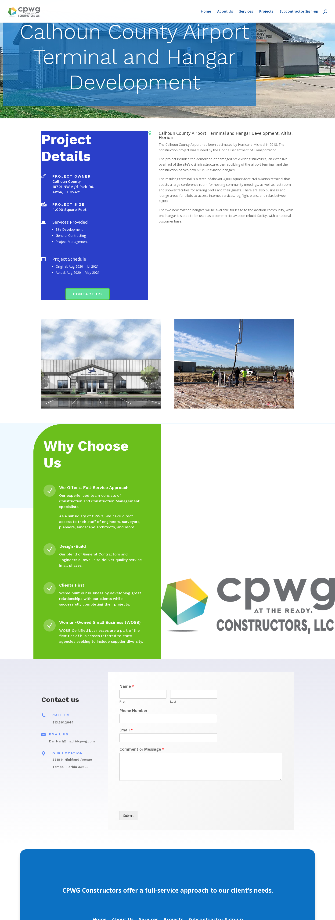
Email (126, 730)
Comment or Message (141, 749)
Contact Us (87, 294)
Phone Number (133, 710)
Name (126, 686)
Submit (128, 815)
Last (173, 702)
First (122, 702)
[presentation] (155, 803)
